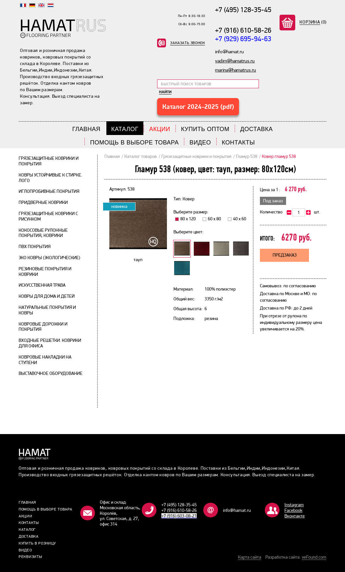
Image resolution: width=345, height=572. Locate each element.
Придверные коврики (43, 202)
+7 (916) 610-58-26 (243, 30)
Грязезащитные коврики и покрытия (196, 156)
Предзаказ (285, 255)
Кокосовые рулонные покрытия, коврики (43, 232)
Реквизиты (30, 556)
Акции (159, 129)
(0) (313, 22)
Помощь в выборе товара (134, 142)
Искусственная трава (42, 285)
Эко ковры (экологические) (49, 257)
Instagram (294, 504)
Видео (200, 142)
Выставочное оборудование (50, 373)
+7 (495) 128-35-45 (243, 9)
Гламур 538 (246, 156)
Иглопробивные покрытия (49, 191)
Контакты (238, 142)
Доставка (256, 129)
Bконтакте (294, 515)
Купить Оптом (205, 129)
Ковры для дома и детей (47, 296)
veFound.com (314, 557)
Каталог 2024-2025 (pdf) (198, 106)
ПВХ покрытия (34, 246)
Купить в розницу (37, 543)
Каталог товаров (140, 156)
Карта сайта (249, 557)
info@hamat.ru (237, 510)
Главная (86, 129)
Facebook (293, 510)
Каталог (124, 129)
